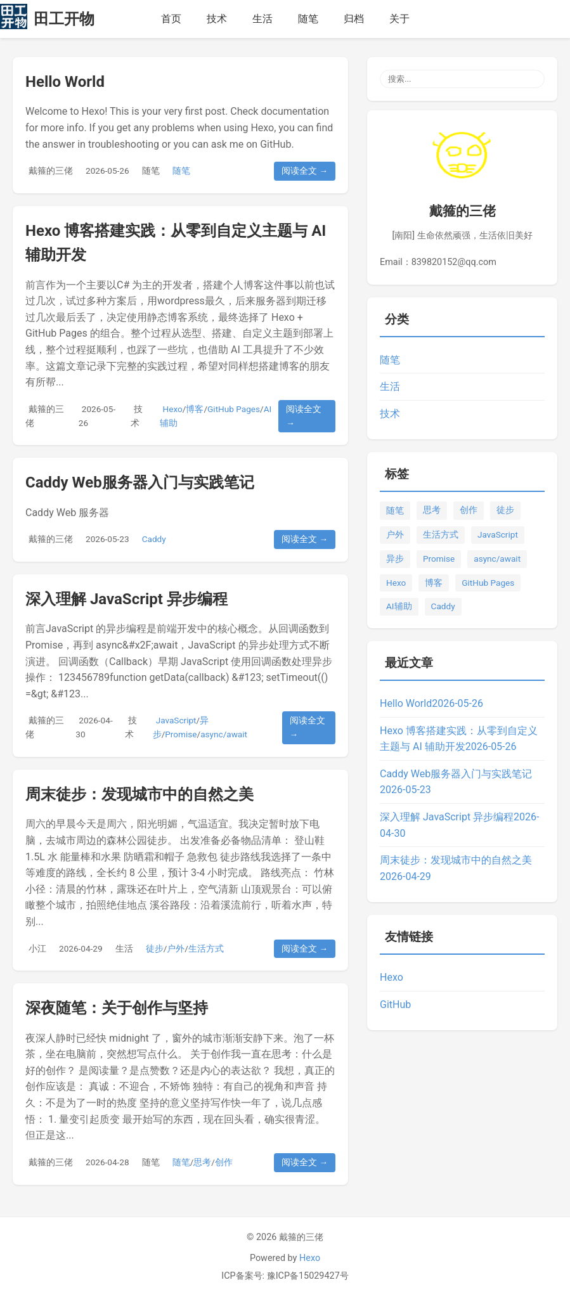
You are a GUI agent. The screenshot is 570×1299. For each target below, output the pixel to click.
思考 (202, 1162)
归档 (354, 19)
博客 (195, 409)
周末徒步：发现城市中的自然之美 (139, 794)
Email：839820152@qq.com (438, 262)
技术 (217, 19)
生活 (262, 19)
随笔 (308, 19)
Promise (181, 734)
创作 (224, 1162)
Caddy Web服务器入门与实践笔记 (139, 482)
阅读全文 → (305, 170)
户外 (176, 948)
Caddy (154, 539)
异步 (395, 558)
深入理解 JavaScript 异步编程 (126, 599)
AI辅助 (399, 606)
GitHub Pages (233, 409)
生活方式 (206, 948)
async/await (223, 734)
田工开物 (64, 19)
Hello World (65, 82)
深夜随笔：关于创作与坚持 (116, 1008)
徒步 (155, 948)
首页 (171, 19)
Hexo (173, 409)
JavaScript (176, 720)
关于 (399, 19)
